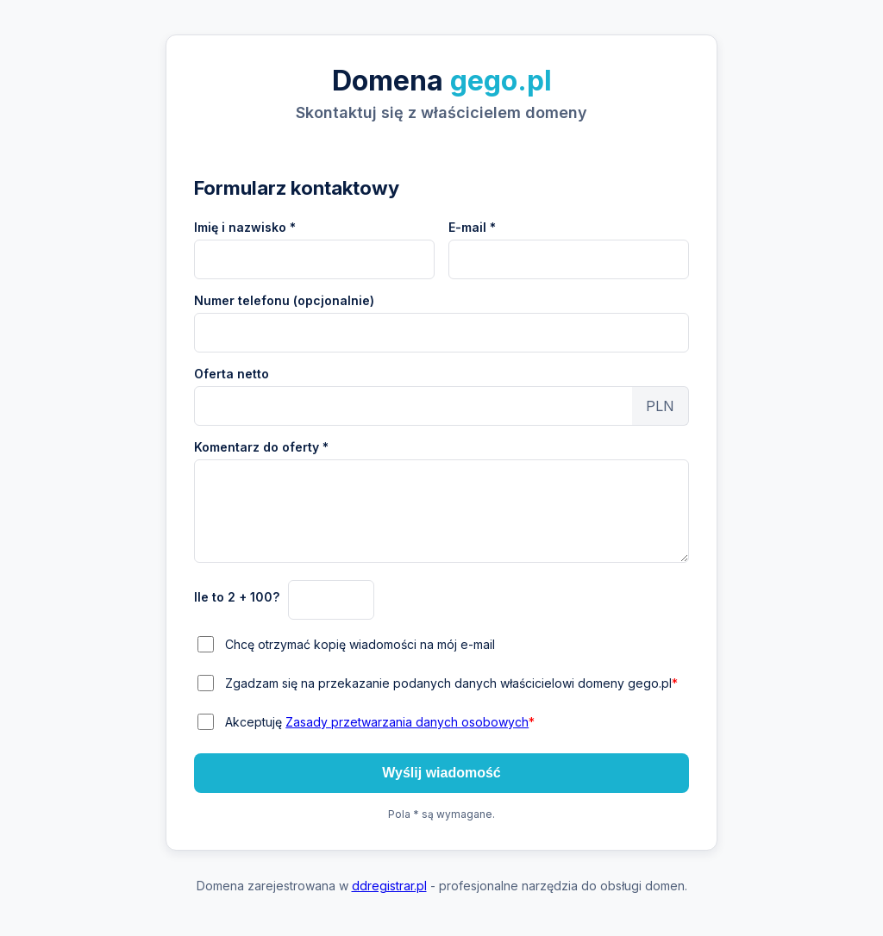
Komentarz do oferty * (261, 447)
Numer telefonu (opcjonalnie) (284, 300)
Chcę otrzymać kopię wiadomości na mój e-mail (360, 644)
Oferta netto (231, 373)
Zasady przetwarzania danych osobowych (407, 721)
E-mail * (472, 227)
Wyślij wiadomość (441, 772)
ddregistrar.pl (389, 885)
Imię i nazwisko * (245, 227)
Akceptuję (380, 721)
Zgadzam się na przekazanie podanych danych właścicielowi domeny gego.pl (451, 683)
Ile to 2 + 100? (236, 597)
